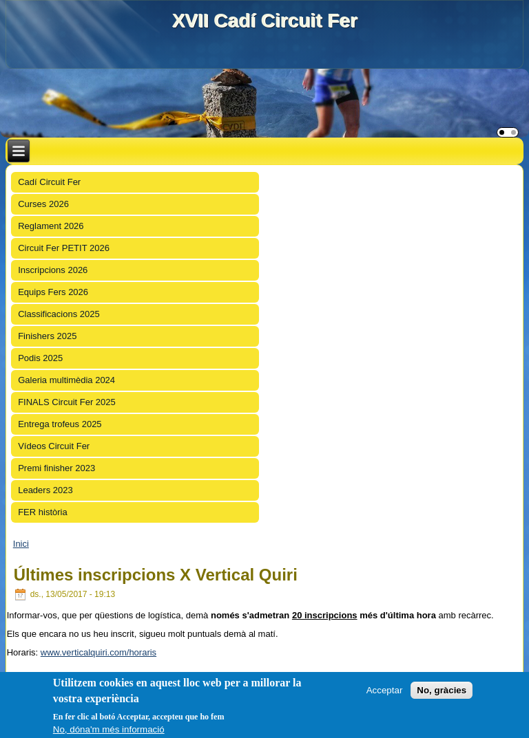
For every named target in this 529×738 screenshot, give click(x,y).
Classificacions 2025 (59, 314)
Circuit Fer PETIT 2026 (64, 248)
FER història (43, 512)
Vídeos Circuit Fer (54, 446)
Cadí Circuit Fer (49, 182)
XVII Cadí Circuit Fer (264, 20)
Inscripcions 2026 (52, 270)
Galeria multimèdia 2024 (66, 380)
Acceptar (384, 690)
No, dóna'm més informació (109, 729)
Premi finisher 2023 (56, 468)
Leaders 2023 (45, 490)
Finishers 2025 (47, 336)
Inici (21, 544)
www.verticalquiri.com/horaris (98, 652)
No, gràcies (441, 690)
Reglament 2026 (50, 226)
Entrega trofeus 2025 (59, 424)
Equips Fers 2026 (53, 292)
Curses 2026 (43, 204)
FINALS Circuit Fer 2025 (67, 402)
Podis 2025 (40, 358)
